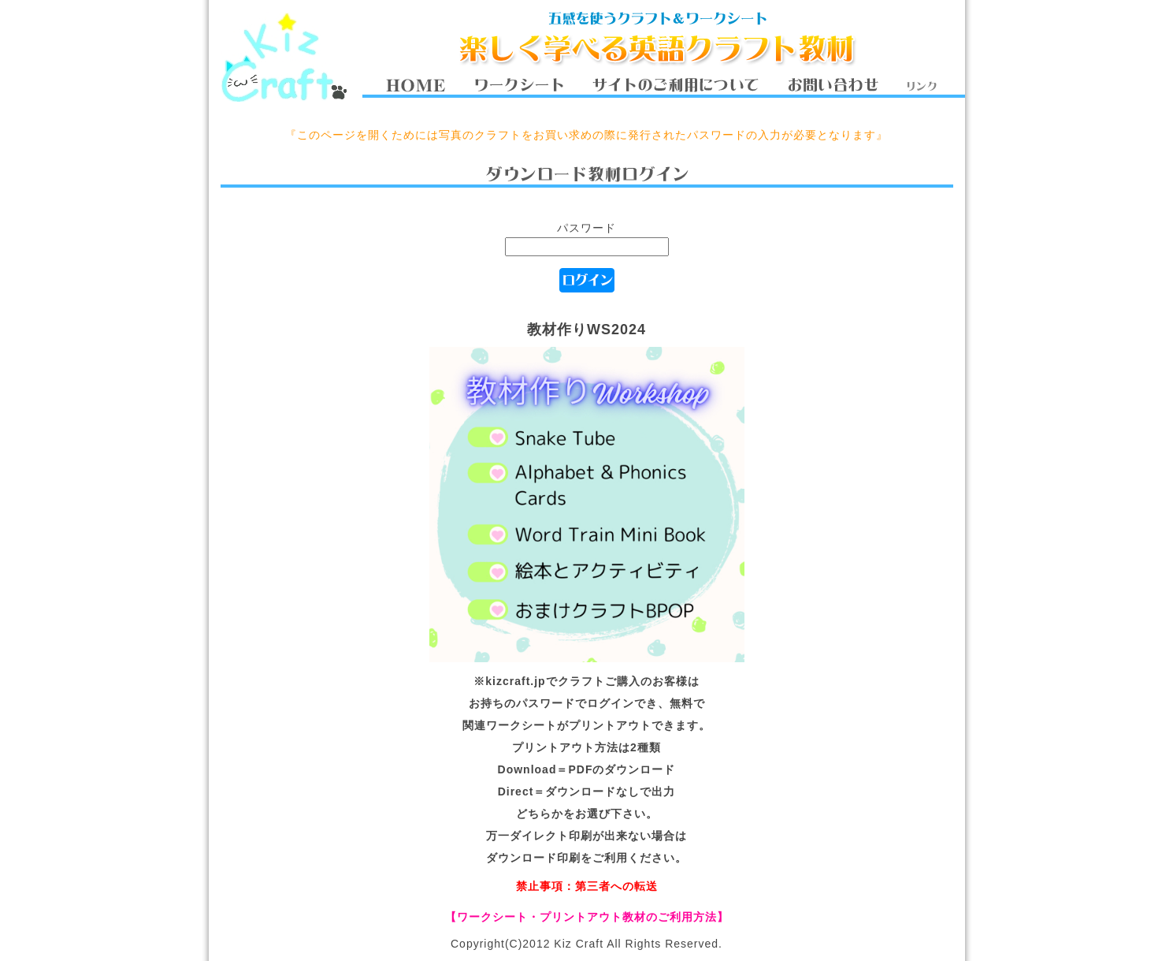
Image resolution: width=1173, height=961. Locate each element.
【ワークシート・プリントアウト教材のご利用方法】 (587, 917)
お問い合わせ (832, 85)
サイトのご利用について (675, 85)
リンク (921, 85)
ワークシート (519, 85)
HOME (415, 85)
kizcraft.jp (515, 681)
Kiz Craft (284, 57)
